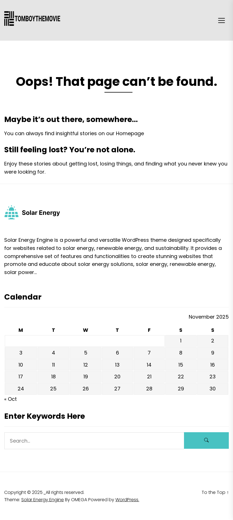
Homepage (130, 133)
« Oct (10, 398)
